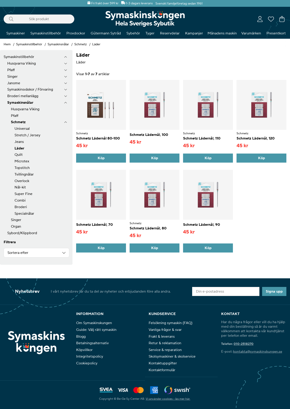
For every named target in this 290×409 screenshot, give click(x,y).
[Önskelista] (271, 19)
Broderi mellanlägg (22, 96)
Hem (7, 44)
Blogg (81, 336)
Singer (12, 76)
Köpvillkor (84, 350)
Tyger (150, 33)
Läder (96, 44)
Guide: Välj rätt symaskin (96, 329)
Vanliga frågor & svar (165, 329)
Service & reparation (165, 350)
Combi (20, 200)
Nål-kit (20, 187)
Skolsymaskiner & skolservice (172, 356)
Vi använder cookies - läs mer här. (168, 399)
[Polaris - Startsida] (145, 18)
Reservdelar (170, 33)
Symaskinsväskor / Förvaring (30, 89)
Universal (22, 128)
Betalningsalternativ (92, 343)
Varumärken (251, 33)
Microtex (21, 161)
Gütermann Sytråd (106, 33)
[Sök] (39, 19)
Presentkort (276, 33)
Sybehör (133, 33)
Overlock (21, 181)
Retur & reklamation (165, 343)
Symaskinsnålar (58, 44)
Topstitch (22, 168)
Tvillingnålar (24, 174)
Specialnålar (24, 213)
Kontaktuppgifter (163, 363)
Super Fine (23, 194)
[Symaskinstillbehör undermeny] (65, 57)
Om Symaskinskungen (94, 323)
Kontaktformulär (162, 370)
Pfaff (11, 70)
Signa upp (274, 291)
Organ (16, 226)
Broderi (20, 207)
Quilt (18, 154)
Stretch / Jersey (27, 135)
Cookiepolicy (86, 363)
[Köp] (101, 158)
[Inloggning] (260, 19)
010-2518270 (244, 344)
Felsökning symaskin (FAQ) (170, 323)
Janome (13, 83)
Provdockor (75, 33)
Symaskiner (15, 33)
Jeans (19, 142)
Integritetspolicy (89, 356)
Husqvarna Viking (21, 63)
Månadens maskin (222, 33)
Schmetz (80, 44)
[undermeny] (65, 63)
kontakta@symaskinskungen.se (257, 351)
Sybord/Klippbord (22, 233)
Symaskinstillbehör (45, 33)
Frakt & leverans (162, 336)
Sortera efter (17, 252)
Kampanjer (194, 33)
